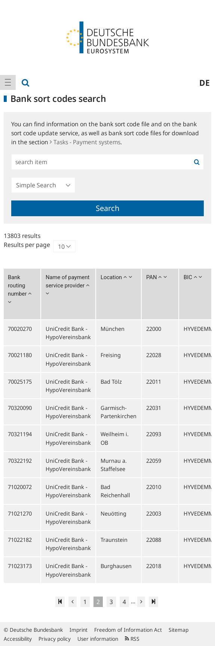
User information (97, 638)
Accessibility (18, 638)
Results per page (27, 245)
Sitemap (178, 629)
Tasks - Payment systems (85, 142)
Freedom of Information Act (128, 629)
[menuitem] (8, 82)
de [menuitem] (204, 82)
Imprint (78, 629)
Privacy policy (55, 638)
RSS (132, 638)
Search (107, 208)
